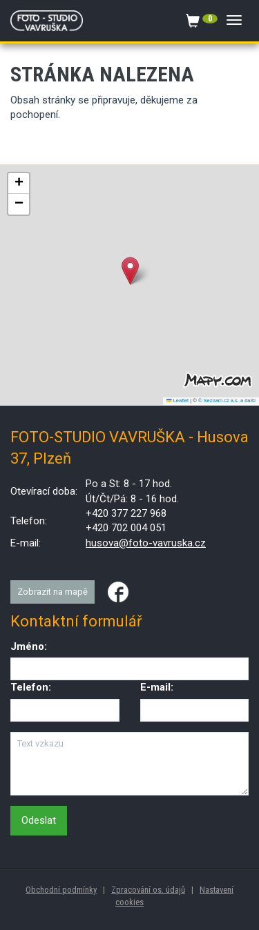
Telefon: (30, 687)
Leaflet (177, 400)
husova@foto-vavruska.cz (146, 543)
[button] (130, 271)
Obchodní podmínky (61, 889)
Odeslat (38, 820)
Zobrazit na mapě (52, 591)
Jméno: (28, 646)
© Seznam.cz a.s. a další (227, 400)
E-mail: (156, 687)
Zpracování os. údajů (148, 889)
